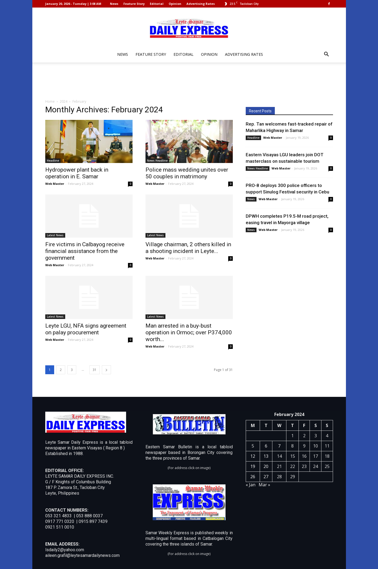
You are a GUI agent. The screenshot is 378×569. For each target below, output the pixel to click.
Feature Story (134, 4)
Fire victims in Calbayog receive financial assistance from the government (84, 251)
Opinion (175, 4)
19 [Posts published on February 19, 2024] (252, 466)
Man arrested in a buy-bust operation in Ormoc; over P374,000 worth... (188, 332)
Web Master (54, 184)
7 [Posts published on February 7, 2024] (279, 446)
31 (94, 369)
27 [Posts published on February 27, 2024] (265, 477)
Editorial (157, 4)
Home (50, 101)
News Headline (157, 160)
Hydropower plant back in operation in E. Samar (76, 173)
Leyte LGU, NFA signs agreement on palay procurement (85, 329)
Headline (53, 160)
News (114, 4)
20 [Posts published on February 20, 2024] (265, 466)
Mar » (264, 485)
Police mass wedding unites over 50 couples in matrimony (186, 173)
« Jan (250, 485)
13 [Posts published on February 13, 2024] (265, 456)
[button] (326, 54)
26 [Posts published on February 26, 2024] (252, 477)
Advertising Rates (200, 4)
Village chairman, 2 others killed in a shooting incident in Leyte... (188, 247)
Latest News (55, 235)
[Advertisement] (189, 81)
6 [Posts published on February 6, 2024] (266, 446)
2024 (63, 101)
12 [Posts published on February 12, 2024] (252, 456)
